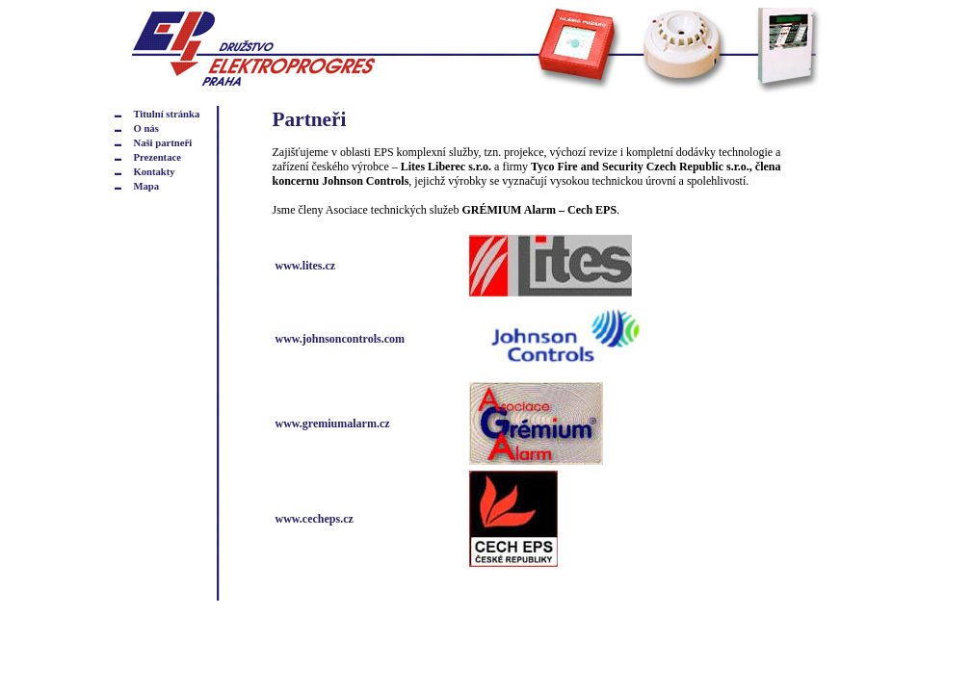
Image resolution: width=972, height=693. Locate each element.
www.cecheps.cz (315, 519)
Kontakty (153, 172)
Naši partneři (162, 143)
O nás (145, 128)
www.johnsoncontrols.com (340, 339)
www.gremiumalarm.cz (333, 423)
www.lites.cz (306, 265)
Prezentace (157, 157)
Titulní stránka (166, 114)
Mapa (146, 186)
